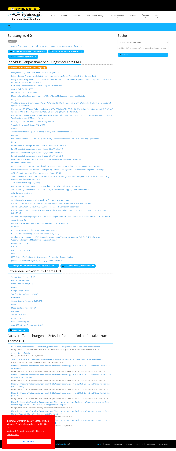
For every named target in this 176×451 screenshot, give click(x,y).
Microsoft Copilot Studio (21, 162)
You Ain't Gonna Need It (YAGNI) (24, 294)
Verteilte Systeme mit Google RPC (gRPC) (28, 125)
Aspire (13, 128)
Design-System (17, 318)
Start (53, 15)
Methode (15, 311)
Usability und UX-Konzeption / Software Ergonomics (32, 121)
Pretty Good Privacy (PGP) (22, 283)
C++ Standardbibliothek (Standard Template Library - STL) (35, 233)
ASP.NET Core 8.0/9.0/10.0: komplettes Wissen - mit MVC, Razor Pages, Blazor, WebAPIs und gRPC (51, 203)
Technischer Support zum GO (23, 56)
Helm (13, 142)
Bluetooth (15, 227)
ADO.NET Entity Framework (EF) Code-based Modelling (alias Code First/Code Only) (45, 186)
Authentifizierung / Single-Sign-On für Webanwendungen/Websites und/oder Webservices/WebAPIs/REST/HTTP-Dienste (60, 216)
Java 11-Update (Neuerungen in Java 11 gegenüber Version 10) (37, 260)
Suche (157, 15)
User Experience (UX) (20, 321)
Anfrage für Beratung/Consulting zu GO (27, 51)
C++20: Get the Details (20, 353)
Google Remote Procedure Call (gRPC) (26, 301)
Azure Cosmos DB (18, 220)
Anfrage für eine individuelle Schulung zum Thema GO (33, 266)
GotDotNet (15, 297)
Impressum (150, 444)
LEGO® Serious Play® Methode (24, 92)
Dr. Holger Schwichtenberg (57, 444)
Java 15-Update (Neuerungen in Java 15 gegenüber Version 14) (37, 149)
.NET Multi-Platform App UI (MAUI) (25, 182)
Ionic (13, 253)
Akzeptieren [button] (28, 442)
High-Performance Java (20, 250)
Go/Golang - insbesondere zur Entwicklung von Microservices (36, 85)
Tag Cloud (118, 444)
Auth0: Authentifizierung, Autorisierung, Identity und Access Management (41, 132)
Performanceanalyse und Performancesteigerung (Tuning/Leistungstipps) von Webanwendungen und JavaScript (57, 169)
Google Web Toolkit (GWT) (22, 89)
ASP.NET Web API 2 (19, 314)
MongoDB (15, 99)
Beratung (77, 15)
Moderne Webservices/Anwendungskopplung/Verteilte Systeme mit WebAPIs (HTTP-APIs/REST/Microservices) (56, 166)
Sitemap (129, 444)
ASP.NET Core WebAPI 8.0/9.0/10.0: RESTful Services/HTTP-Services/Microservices (45, 207)
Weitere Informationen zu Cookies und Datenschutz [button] (25, 433)
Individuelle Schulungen (96, 15)
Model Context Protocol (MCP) (23, 308)
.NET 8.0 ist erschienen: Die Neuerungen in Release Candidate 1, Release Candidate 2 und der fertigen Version (57, 359)
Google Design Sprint (20, 290)
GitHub (14, 246)
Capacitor (15, 135)
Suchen (123, 54)
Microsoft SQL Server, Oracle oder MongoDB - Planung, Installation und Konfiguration (46, 46)
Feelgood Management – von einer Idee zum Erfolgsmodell (35, 72)
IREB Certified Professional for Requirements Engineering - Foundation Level (43, 257)
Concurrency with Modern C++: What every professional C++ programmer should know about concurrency (55, 346)
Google (14, 287)
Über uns (145, 15)
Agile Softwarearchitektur (21, 193)
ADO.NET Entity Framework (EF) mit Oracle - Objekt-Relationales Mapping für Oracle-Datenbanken (52, 189)
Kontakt (139, 444)
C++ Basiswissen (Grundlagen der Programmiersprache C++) (36, 230)
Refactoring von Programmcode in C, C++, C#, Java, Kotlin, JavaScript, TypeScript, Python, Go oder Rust (53, 76)
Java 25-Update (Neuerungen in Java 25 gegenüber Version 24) (37, 156)
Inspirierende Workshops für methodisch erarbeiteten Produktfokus (39, 145)
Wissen (133, 15)
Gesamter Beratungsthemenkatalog (66, 51)
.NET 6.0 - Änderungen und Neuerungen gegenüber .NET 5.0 (36, 173)
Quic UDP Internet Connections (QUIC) (27, 325)
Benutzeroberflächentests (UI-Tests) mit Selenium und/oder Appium (39, 223)
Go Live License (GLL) (20, 280)
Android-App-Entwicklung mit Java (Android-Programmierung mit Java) (40, 200)
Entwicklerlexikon (18, 330)
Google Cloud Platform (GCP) (23, 277)
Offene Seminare (117, 15)
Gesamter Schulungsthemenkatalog (78, 266)
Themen (64, 15)
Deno (13, 304)
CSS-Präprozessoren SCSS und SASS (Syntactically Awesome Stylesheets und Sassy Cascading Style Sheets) (55, 138)
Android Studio (17, 196)
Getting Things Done (19, 243)
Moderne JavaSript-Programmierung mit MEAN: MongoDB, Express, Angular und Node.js (48, 96)
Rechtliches (163, 444)
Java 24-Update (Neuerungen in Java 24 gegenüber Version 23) (37, 152)
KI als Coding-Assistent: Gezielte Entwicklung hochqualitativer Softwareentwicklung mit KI (48, 159)
